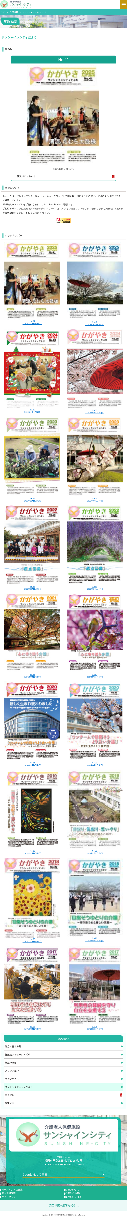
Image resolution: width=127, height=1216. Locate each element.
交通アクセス (72, 1189)
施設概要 (14, 12)
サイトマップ (9, 1196)
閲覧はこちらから (26, 176)
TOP (3, 12)
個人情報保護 (9, 1193)
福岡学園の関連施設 (61, 1205)
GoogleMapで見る (34, 1174)
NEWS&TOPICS (73, 1196)
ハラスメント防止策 (12, 1189)
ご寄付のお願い (73, 1193)
